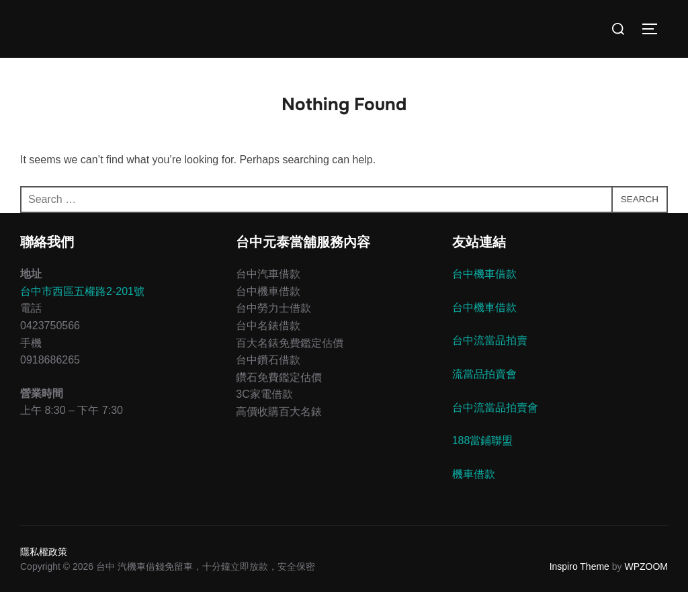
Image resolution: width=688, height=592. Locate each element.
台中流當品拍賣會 (495, 407)
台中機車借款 (484, 274)
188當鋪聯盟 (482, 440)
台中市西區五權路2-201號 (82, 291)
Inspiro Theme (579, 566)
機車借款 (473, 474)
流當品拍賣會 (484, 374)
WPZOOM (646, 566)
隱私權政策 (43, 551)
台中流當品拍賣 (489, 340)
